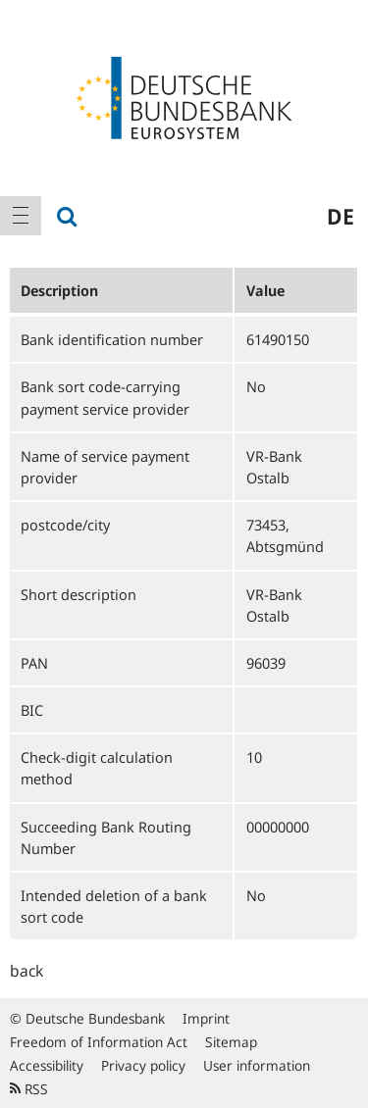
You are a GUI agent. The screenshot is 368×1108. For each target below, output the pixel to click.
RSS (29, 1089)
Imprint (206, 1018)
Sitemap (231, 1041)
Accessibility (46, 1065)
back (26, 971)
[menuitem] (20, 215)
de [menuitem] (340, 215)
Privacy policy (143, 1065)
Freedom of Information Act (98, 1041)
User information (256, 1065)
